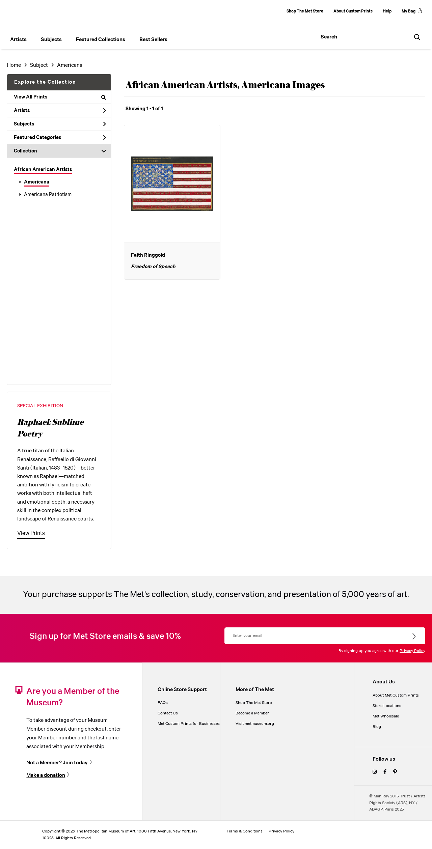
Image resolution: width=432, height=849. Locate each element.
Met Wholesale (386, 716)
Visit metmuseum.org (255, 724)
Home (14, 65)
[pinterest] (395, 772)
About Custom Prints (353, 11)
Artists (60, 110)
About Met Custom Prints (396, 695)
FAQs (163, 703)
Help (387, 11)
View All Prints (60, 97)
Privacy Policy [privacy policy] (281, 831)
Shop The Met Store (305, 11)
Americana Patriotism (48, 194)
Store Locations (387, 706)
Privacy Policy (412, 651)
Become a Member (252, 713)
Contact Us (168, 713)
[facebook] (384, 772)
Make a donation (45, 775)
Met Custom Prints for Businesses (189, 724)
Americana (36, 182)
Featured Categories (60, 137)
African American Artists (43, 169)
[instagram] (375, 772)
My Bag (412, 11)
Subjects (60, 124)
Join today (75, 762)
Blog (377, 727)
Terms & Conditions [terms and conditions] (244, 831)
